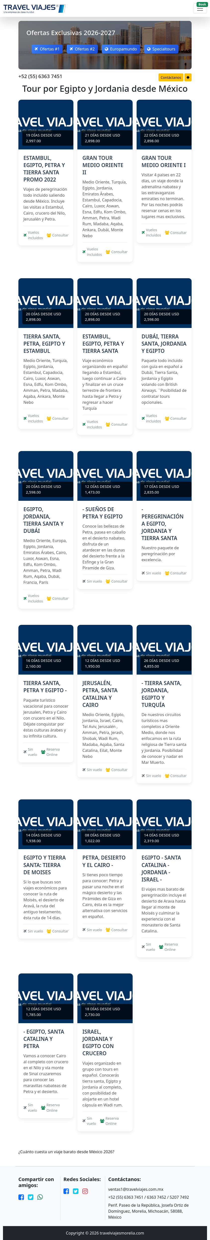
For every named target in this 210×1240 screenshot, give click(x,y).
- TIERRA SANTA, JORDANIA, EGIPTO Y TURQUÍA (162, 694)
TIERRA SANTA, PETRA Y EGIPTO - (45, 687)
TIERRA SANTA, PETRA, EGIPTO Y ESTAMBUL (44, 343)
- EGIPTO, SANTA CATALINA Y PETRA (43, 1039)
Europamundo (121, 49)
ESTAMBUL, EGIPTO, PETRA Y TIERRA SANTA (103, 343)
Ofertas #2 (82, 49)
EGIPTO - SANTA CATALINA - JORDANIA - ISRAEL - (161, 868)
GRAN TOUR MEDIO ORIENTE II (102, 165)
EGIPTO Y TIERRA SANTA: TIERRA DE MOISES (44, 864)
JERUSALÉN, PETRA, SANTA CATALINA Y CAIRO (99, 694)
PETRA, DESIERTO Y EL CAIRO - (104, 861)
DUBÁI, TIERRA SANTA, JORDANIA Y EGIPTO (164, 343)
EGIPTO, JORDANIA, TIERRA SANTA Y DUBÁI (43, 520)
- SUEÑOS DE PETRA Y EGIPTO (102, 513)
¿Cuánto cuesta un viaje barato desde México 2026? (66, 1151)
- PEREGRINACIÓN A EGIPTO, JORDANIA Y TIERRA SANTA (163, 524)
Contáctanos (171, 77)
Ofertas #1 (47, 49)
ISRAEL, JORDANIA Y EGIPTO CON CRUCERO (98, 1042)
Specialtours (161, 49)
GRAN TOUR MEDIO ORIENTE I (164, 161)
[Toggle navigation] (200, 8)
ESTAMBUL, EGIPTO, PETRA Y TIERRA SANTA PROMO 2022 (44, 168)
